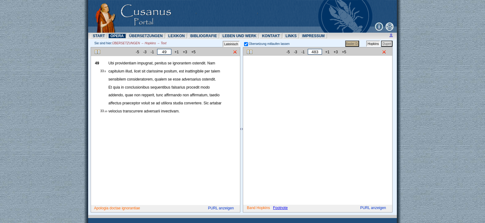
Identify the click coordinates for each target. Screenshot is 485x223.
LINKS (291, 36)
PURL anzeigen (221, 208)
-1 (152, 52)
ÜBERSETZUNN (146, 36)
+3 (185, 52)
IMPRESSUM (313, 36)
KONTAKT (271, 36)
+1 (176, 52)
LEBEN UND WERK (239, 36)
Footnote (280, 208)
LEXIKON (176, 36)
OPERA (117, 36)
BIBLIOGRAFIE (203, 36)
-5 (137, 52)
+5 (193, 52)
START (99, 36)
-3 (145, 52)
